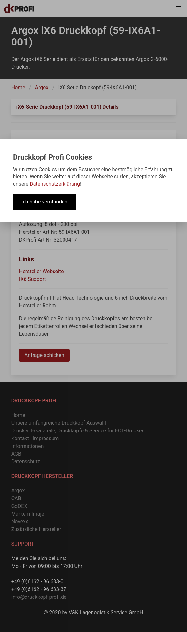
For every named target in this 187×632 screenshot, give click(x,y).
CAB (16, 498)
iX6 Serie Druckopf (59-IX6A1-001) (97, 87)
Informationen (27, 446)
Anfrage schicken (44, 355)
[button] (178, 8)
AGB (16, 454)
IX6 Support (32, 279)
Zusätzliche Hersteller (36, 529)
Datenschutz (25, 462)
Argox (41, 87)
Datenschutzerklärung (55, 184)
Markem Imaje (27, 514)
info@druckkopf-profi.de (39, 597)
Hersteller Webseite (41, 271)
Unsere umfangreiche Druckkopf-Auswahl (58, 423)
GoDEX (19, 506)
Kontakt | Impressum (35, 438)
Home (18, 87)
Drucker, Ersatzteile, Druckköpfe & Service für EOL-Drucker (77, 431)
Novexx (19, 521)
